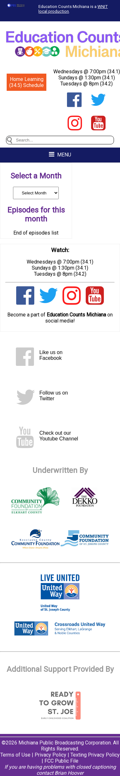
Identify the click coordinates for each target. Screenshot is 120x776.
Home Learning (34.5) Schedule (26, 82)
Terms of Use (15, 755)
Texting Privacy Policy (95, 755)
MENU (60, 154)
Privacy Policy (50, 755)
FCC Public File (61, 761)
